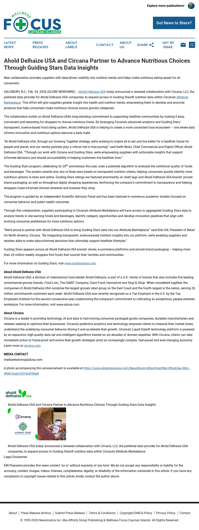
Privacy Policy (165, 513)
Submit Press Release (70, 513)
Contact (104, 45)
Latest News (10, 45)
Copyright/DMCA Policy (136, 513)
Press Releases (40, 45)
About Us (126, 45)
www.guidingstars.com (80, 263)
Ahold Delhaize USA (92, 92)
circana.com (32, 346)
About (13, 513)
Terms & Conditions (102, 513)
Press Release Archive (36, 513)
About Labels (71, 45)
